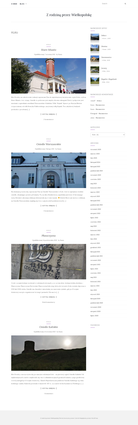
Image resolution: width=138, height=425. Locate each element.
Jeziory (104, 68)
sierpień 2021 (95, 264)
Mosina (104, 46)
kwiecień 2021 (95, 282)
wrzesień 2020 (95, 307)
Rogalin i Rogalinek (109, 79)
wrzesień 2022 (95, 209)
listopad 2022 (95, 201)
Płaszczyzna (49, 235)
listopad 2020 (95, 299)
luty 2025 (93, 158)
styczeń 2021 (95, 294)
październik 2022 (96, 205)
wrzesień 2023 (95, 175)
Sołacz (103, 35)
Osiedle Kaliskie (48, 327)
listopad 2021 (95, 252)
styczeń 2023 (95, 196)
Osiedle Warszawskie (48, 144)
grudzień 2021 (95, 247)
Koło (48, 44)
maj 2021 (93, 277)
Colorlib (76, 418)
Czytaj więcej (48, 114)
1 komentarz (48, 394)
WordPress (94, 418)
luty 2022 (93, 239)
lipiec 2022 (94, 218)
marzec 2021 (94, 286)
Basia (60, 54)
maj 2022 (93, 226)
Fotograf (93, 113)
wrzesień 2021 (95, 260)
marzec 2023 (95, 192)
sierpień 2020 (95, 311)
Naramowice (106, 57)
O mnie (14, 4)
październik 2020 (96, 303)
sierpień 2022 (95, 213)
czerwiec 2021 (95, 273)
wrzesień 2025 (95, 149)
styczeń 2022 (95, 243)
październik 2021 (96, 256)
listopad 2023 (95, 166)
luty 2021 (93, 290)
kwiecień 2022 (95, 230)
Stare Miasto (48, 49)
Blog (22, 4)
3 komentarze (49, 211)
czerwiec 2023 (95, 179)
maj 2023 (93, 184)
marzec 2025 (95, 154)
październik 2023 (96, 171)
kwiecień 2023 (95, 188)
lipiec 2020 (94, 316)
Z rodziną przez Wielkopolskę (69, 14)
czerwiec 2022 (95, 222)
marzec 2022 (95, 235)
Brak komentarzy (48, 302)
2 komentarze (49, 119)
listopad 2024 (95, 162)
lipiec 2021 (94, 269)
